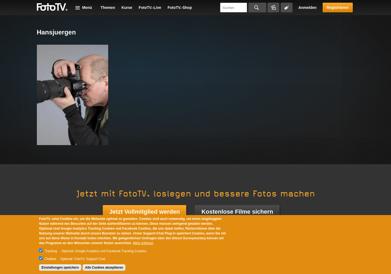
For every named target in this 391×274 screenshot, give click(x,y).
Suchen (257, 7)
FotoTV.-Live (150, 7)
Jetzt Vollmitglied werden (144, 211)
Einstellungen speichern (60, 267)
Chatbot (50, 259)
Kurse (127, 7)
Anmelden (307, 7)
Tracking (51, 251)
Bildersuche (273, 7)
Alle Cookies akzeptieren (104, 267)
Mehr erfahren (143, 243)
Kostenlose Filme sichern (237, 211)
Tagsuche (287, 7)
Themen (108, 7)
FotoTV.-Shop (180, 7)
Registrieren (338, 7)
